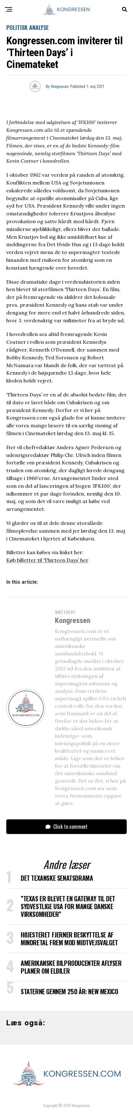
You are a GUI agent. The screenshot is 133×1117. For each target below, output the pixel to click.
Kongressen (60, 86)
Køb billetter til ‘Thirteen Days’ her (47, 560)
